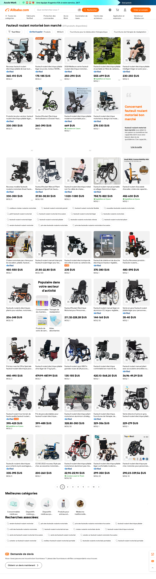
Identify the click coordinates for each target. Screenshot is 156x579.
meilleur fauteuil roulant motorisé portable (58, 541)
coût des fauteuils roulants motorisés (22, 529)
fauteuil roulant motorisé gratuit (54, 208)
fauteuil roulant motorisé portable (129, 541)
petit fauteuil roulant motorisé (19, 214)
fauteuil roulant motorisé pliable (50, 220)
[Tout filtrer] (14, 32)
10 (94, 487)
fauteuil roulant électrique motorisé (119, 529)
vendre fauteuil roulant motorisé (20, 225)
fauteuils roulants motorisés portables (95, 541)
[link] (152, 554)
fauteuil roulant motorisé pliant (114, 220)
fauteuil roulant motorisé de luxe (55, 529)
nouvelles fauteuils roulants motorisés (119, 208)
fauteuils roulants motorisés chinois (82, 220)
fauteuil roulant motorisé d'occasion (51, 214)
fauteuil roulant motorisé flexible (85, 208)
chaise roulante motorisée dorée (86, 529)
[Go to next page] (98, 487)
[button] (79, 9)
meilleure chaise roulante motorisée (21, 208)
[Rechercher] (90, 10)
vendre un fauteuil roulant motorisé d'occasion (98, 535)
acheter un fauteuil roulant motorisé (21, 541)
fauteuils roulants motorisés (112, 214)
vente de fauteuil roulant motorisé (62, 535)
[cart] (118, 10)
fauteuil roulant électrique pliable (128, 524)
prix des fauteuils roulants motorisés (53, 225)
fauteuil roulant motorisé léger (83, 214)
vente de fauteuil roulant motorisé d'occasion (25, 535)
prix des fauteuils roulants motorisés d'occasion (91, 225)
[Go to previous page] (57, 487)
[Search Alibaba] (56, 9)
